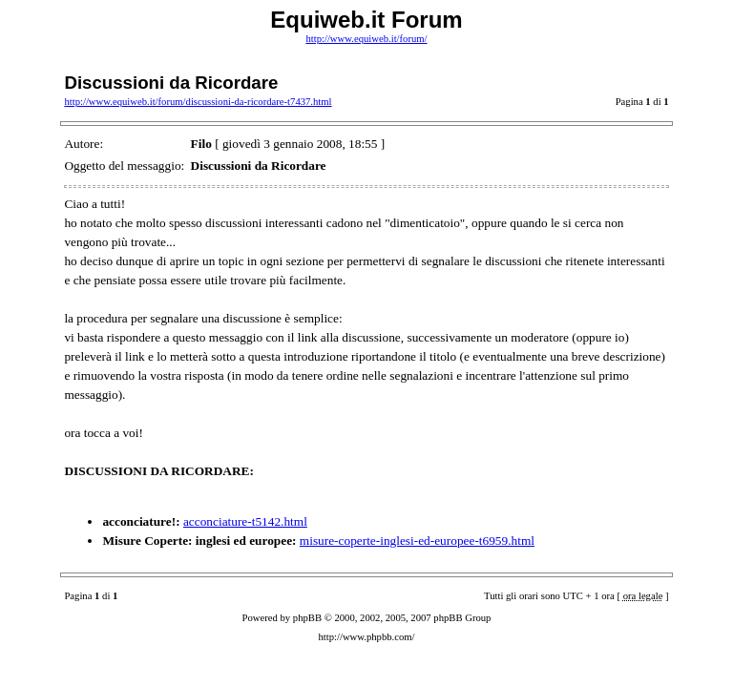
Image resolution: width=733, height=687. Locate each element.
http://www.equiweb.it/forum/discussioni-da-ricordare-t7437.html (197, 101)
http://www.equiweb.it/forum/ (366, 38)
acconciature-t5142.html (245, 521)
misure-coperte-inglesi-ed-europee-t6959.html (417, 540)
